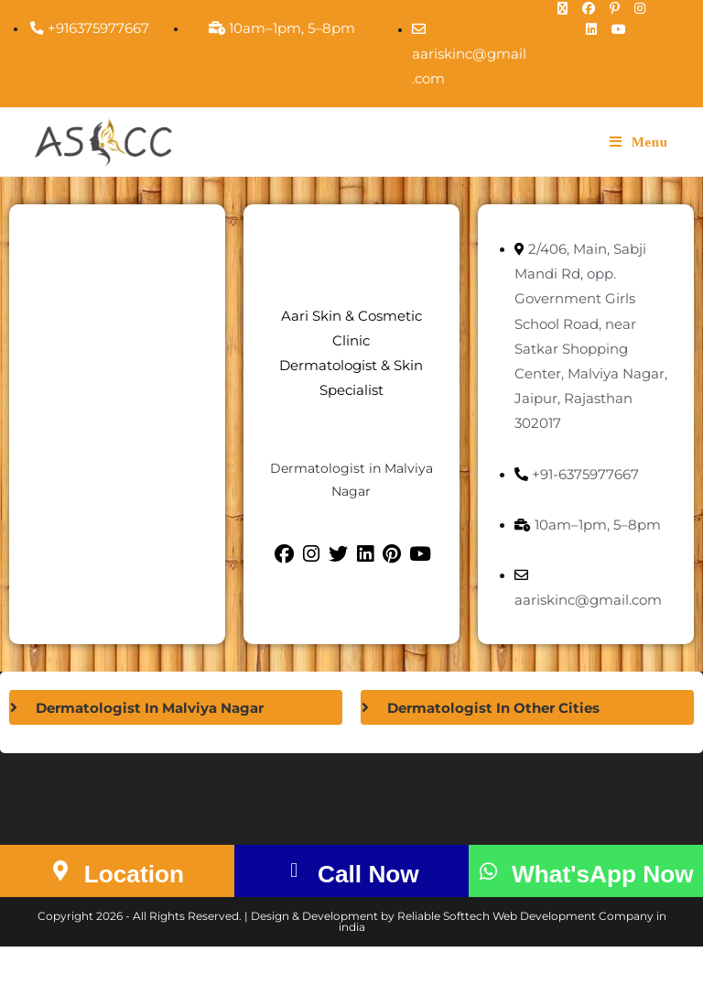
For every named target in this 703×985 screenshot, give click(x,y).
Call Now (369, 892)
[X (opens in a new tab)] (565, 8)
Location (135, 892)
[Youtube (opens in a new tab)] (617, 29)
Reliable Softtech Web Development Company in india (502, 959)
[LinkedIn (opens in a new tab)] (594, 29)
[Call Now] (286, 891)
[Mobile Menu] (639, 142)
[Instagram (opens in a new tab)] (642, 8)
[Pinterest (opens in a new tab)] (617, 8)
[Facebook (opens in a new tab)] (591, 8)
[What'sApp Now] (489, 891)
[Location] (53, 891)
